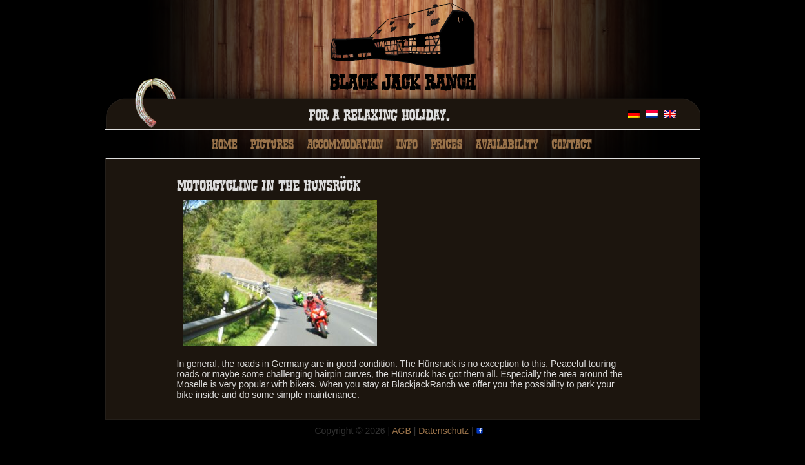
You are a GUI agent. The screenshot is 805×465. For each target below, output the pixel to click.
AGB (401, 431)
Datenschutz (443, 431)
